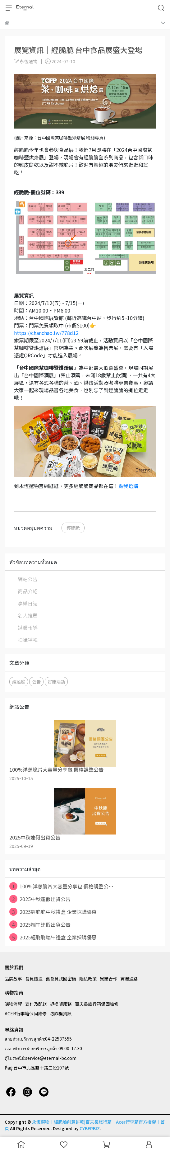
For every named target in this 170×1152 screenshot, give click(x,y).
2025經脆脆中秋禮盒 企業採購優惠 (53, 912)
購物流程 (13, 1004)
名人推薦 (28, 615)
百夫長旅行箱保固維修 (96, 1004)
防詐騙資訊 (60, 1013)
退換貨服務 (61, 1004)
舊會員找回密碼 (61, 979)
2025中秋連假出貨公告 (40, 899)
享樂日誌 (28, 603)
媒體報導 (28, 627)
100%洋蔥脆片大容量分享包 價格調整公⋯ (61, 886)
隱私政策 (88, 979)
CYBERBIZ (90, 1128)
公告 (36, 681)
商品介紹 (28, 591)
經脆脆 (73, 527)
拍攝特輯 (28, 639)
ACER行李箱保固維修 (26, 1013)
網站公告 (28, 579)
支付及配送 (36, 1004)
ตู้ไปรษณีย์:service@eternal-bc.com (40, 1058)
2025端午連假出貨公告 (40, 924)
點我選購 (128, 486)
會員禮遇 (34, 979)
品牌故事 (13, 979)
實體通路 (129, 979)
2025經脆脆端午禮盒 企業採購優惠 (53, 937)
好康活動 (56, 681)
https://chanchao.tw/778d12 (46, 332)
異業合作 (108, 979)
